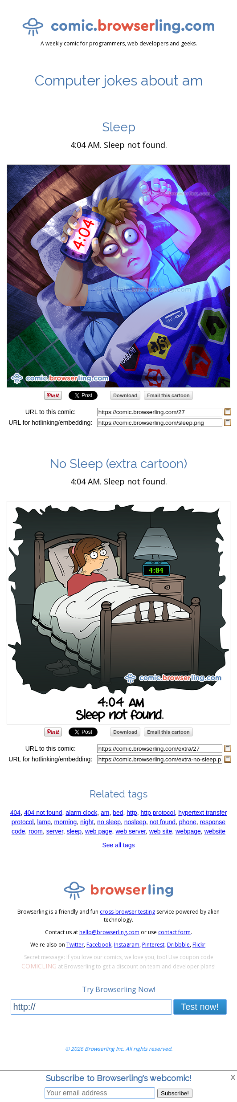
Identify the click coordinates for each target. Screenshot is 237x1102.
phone (187, 821)
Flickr (198, 944)
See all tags (118, 845)
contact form (174, 932)
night (87, 821)
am (105, 812)
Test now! (199, 1007)
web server (130, 831)
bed (118, 812)
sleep (74, 831)
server (54, 831)
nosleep (135, 821)
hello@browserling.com (109, 932)
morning (65, 821)
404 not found (43, 812)
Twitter (75, 944)
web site (160, 831)
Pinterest (153, 944)
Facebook (98, 944)
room (36, 831)
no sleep (109, 821)
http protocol (157, 812)
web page (98, 831)
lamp (43, 821)
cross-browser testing (127, 911)
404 (15, 812)
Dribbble (178, 944)
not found (163, 821)
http (132, 812)
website (214, 831)
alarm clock (81, 812)
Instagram (126, 944)
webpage (188, 831)
